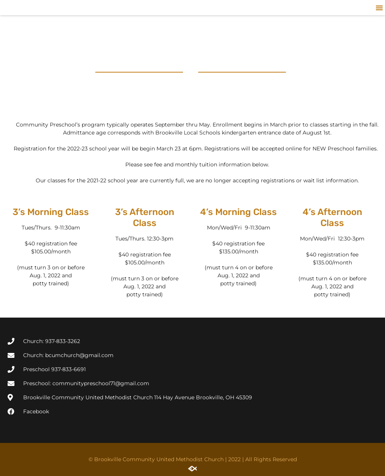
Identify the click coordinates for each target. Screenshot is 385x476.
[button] (379, 7)
